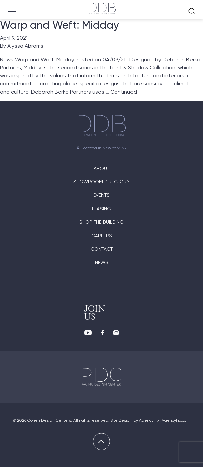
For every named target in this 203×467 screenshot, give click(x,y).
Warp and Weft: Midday (59, 25)
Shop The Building (101, 222)
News (101, 262)
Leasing (101, 208)
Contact (102, 249)
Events (101, 195)
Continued (123, 91)
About (101, 168)
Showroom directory (101, 181)
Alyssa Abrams (25, 46)
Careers (101, 235)
